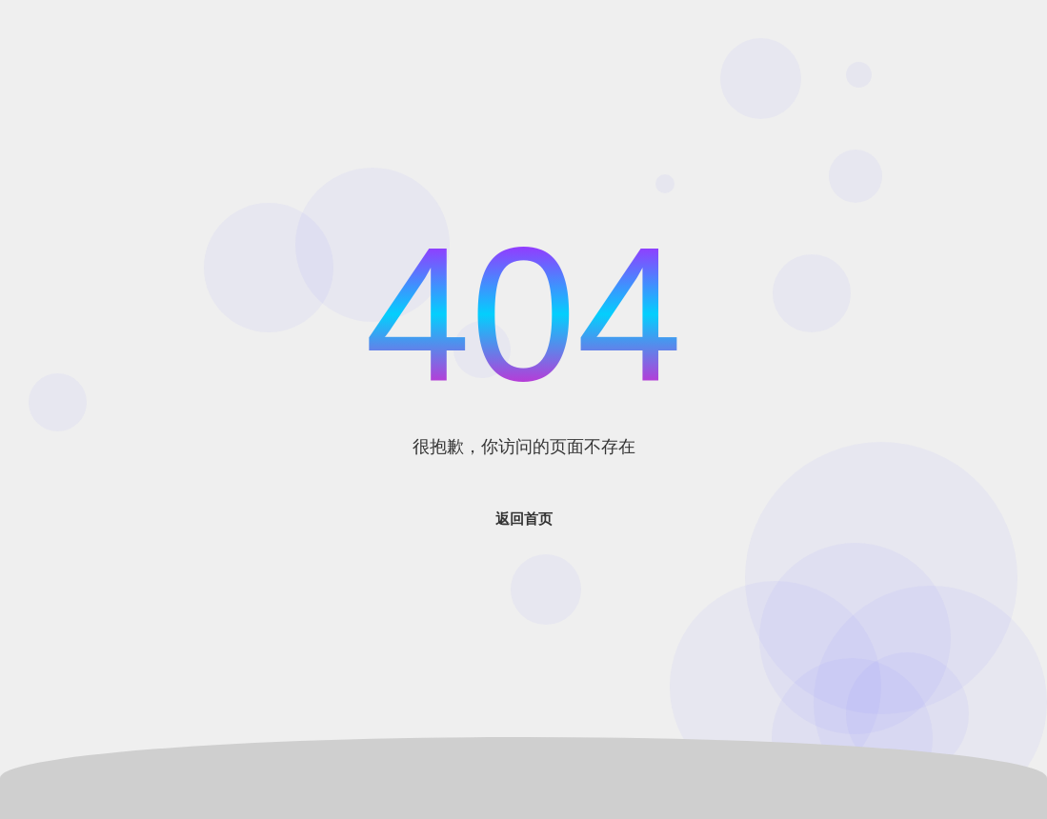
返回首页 (524, 518)
